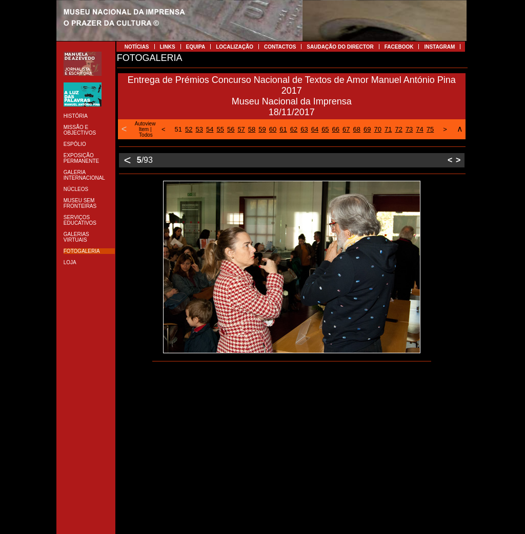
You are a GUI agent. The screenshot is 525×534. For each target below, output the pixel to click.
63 (304, 129)
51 (178, 129)
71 (388, 129)
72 (398, 129)
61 (283, 129)
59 (262, 129)
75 (430, 129)
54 (209, 129)
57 (241, 129)
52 (188, 129)
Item (144, 129)
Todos (146, 135)
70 (377, 129)
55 (220, 129)
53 (199, 129)
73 (409, 129)
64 (314, 129)
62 (293, 129)
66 (335, 129)
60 (272, 129)
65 (325, 129)
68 (356, 129)
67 (346, 129)
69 (367, 129)
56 (230, 129)
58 (251, 129)
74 (419, 129)
